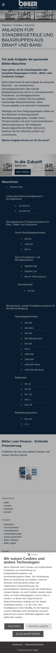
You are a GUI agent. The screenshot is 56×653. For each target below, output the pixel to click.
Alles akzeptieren (28, 634)
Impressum (17, 644)
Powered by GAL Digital (28, 650)
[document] (28, 590)
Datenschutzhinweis (34, 644)
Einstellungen (38, 626)
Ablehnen (14, 626)
